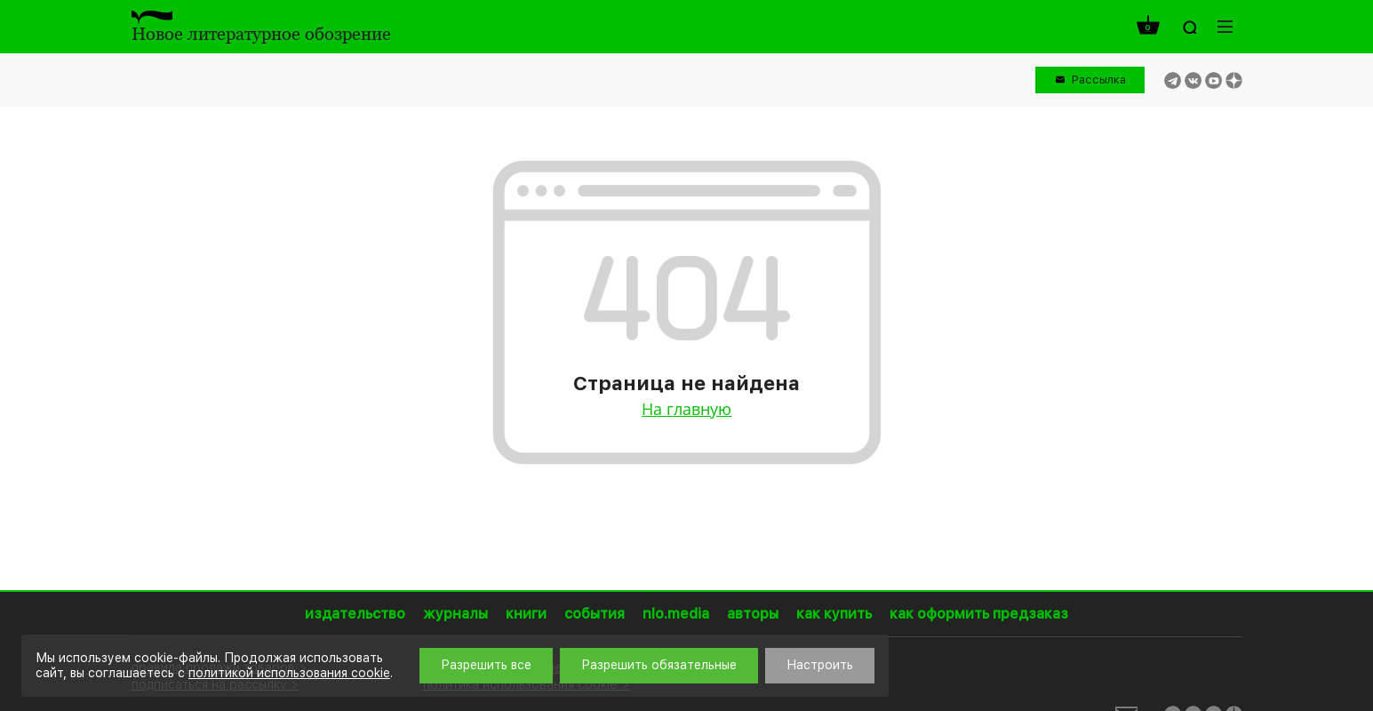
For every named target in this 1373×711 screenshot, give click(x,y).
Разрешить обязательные (659, 665)
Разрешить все (486, 665)
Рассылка (1099, 79)
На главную (686, 408)
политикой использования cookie (289, 673)
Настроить (819, 665)
